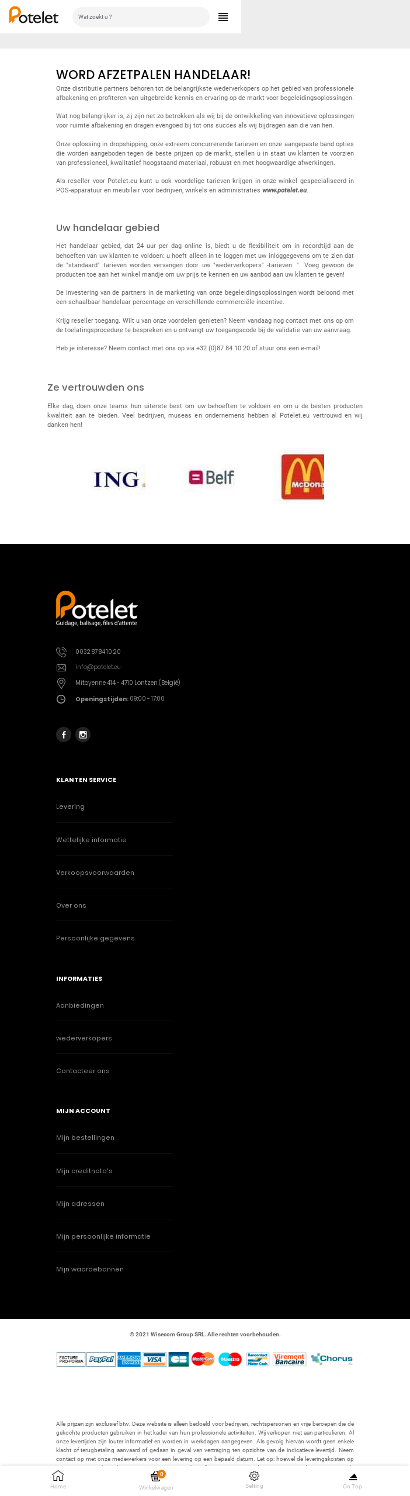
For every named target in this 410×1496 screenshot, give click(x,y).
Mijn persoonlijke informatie (103, 1236)
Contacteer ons (83, 1071)
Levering (70, 806)
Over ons (71, 905)
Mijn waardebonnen (90, 1269)
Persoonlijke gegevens (95, 938)
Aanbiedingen (80, 1005)
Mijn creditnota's (84, 1171)
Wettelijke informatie (91, 840)
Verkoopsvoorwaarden (95, 872)
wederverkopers (84, 1038)
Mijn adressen (80, 1203)
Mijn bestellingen (85, 1137)
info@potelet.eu (98, 667)
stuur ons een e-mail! (290, 348)
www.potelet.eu (284, 190)
